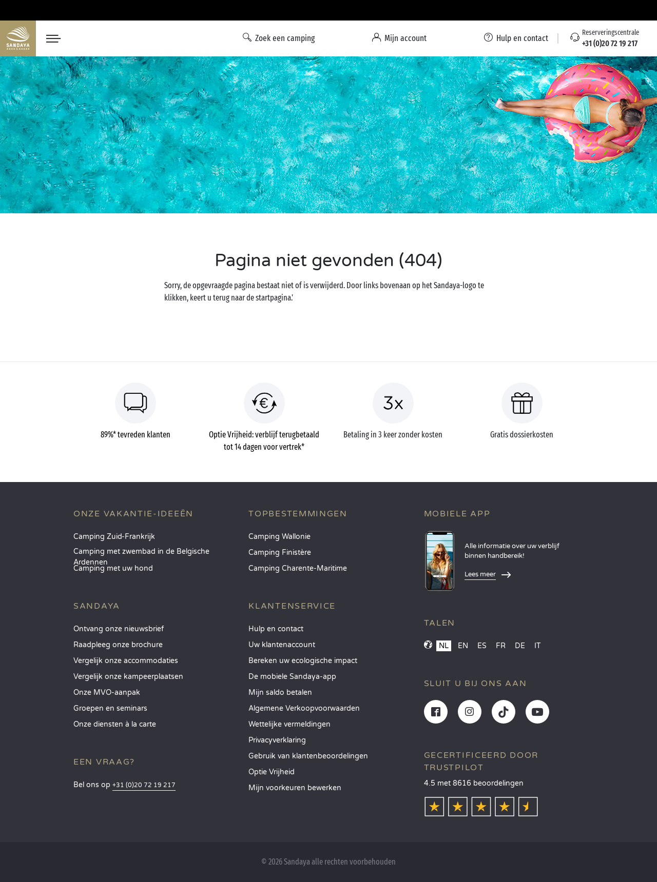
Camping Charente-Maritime (297, 568)
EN (463, 646)
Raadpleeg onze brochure (118, 644)
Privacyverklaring (277, 740)
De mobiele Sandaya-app (292, 676)
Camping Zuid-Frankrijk (114, 536)
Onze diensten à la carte (114, 724)
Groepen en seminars (110, 708)
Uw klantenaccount (281, 644)
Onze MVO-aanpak (106, 692)
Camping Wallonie (279, 536)
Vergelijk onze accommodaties (125, 660)
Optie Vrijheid (271, 772)
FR (501, 646)
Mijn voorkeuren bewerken (294, 788)
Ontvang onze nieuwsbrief (118, 629)
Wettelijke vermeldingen (289, 724)
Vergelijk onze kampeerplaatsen (128, 676)
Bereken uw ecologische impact (302, 660)
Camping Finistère (279, 552)
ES (482, 646)
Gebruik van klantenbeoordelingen (308, 756)
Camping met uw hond (113, 568)
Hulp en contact (275, 629)
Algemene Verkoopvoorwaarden (304, 708)
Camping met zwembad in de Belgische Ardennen (141, 554)
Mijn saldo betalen (280, 692)
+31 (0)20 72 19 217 (144, 785)
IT (537, 646)
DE (520, 646)
